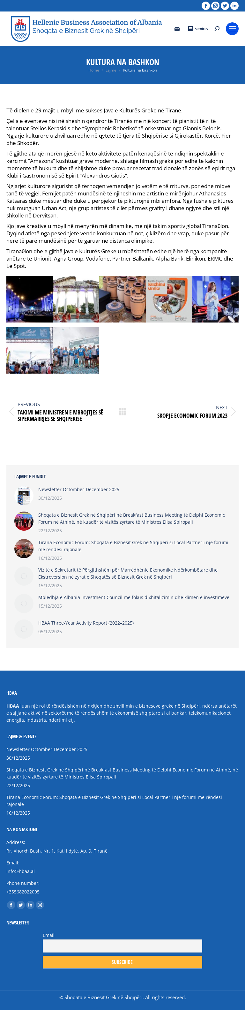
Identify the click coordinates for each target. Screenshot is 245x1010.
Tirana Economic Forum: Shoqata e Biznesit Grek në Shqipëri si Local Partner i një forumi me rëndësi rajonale (133, 545)
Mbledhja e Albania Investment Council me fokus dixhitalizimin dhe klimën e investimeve (133, 597)
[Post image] (23, 495)
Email (49, 935)
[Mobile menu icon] (232, 28)
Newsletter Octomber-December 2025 (78, 489)
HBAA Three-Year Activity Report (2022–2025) (86, 623)
